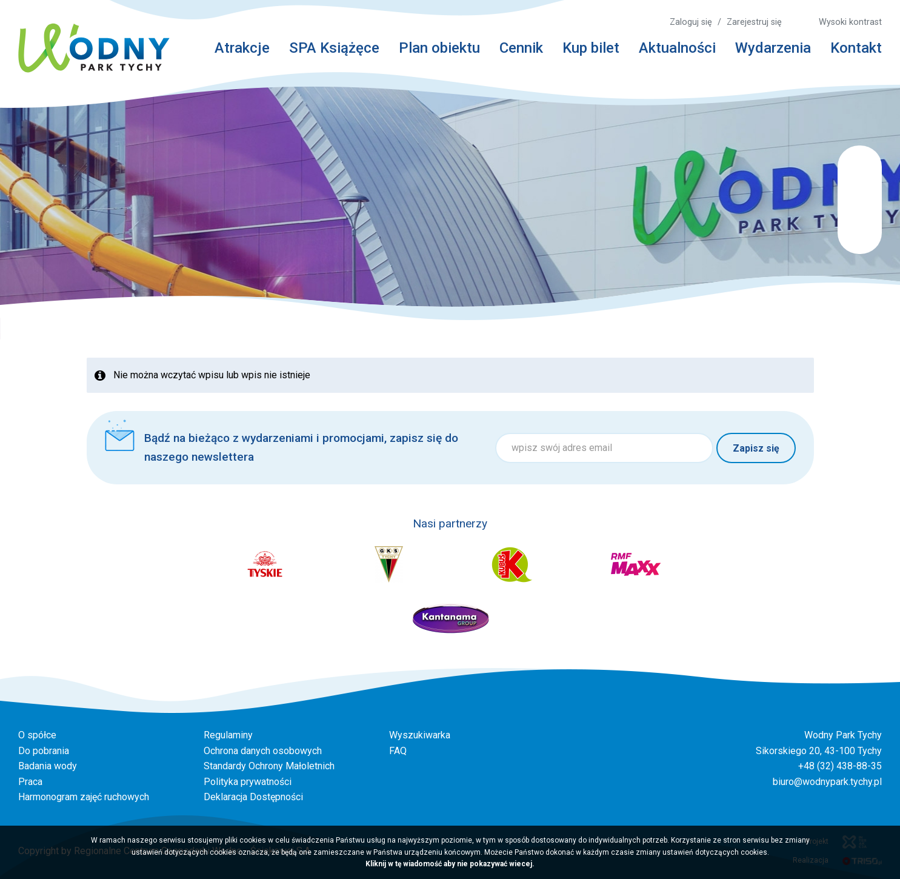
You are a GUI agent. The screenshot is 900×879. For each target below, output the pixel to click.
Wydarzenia (773, 47)
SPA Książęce (334, 47)
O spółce (37, 735)
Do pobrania (43, 751)
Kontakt (856, 47)
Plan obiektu (439, 47)
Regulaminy (228, 735)
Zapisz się (756, 448)
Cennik (521, 47)
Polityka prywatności (248, 781)
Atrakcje (242, 47)
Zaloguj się (691, 22)
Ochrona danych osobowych (263, 751)
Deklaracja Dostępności (253, 797)
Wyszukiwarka (419, 735)
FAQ (398, 751)
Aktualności (677, 47)
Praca (30, 781)
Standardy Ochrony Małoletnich (269, 766)
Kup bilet (590, 47)
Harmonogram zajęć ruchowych (83, 797)
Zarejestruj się (754, 22)
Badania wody (47, 766)
